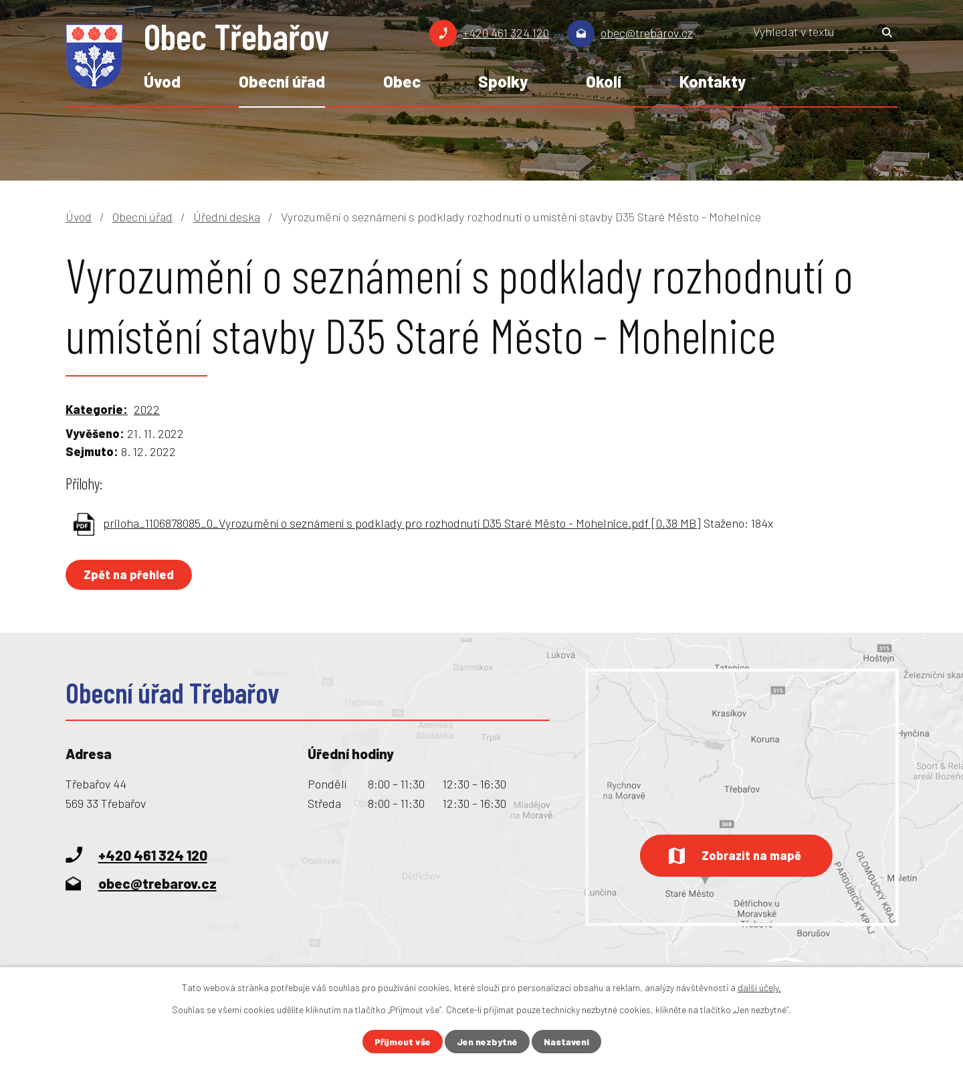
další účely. (759, 987)
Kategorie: (97, 409)
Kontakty (712, 81)
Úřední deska (226, 216)
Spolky (503, 81)
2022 (147, 409)
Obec (402, 81)
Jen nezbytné (487, 1041)
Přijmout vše (402, 1041)
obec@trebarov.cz (647, 32)
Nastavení (566, 1041)
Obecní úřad (282, 81)
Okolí (603, 81)
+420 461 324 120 (506, 32)
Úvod (162, 81)
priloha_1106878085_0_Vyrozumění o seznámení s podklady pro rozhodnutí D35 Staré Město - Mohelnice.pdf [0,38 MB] (402, 523)
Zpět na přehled (129, 574)
